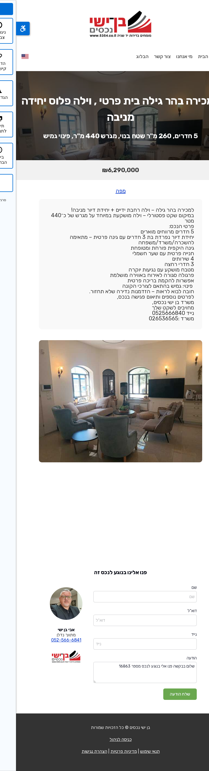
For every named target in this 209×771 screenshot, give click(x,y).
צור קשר (146, 56)
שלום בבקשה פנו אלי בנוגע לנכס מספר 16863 (129, 672)
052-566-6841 (50, 640)
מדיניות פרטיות (107, 751)
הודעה (176, 658)
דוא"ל (176, 610)
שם (178, 587)
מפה (105, 191)
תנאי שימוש (134, 751)
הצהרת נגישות (78, 751)
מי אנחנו (168, 56)
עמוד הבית (193, 56)
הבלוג (126, 56)
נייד (178, 634)
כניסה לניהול (105, 739)
